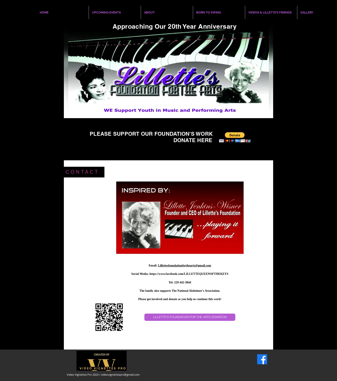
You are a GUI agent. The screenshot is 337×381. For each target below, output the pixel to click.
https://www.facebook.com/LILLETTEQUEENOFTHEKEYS (189, 273)
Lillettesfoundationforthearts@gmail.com (184, 265)
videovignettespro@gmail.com (120, 375)
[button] (235, 137)
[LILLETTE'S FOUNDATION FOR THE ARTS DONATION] (189, 317)
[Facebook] (262, 359)
